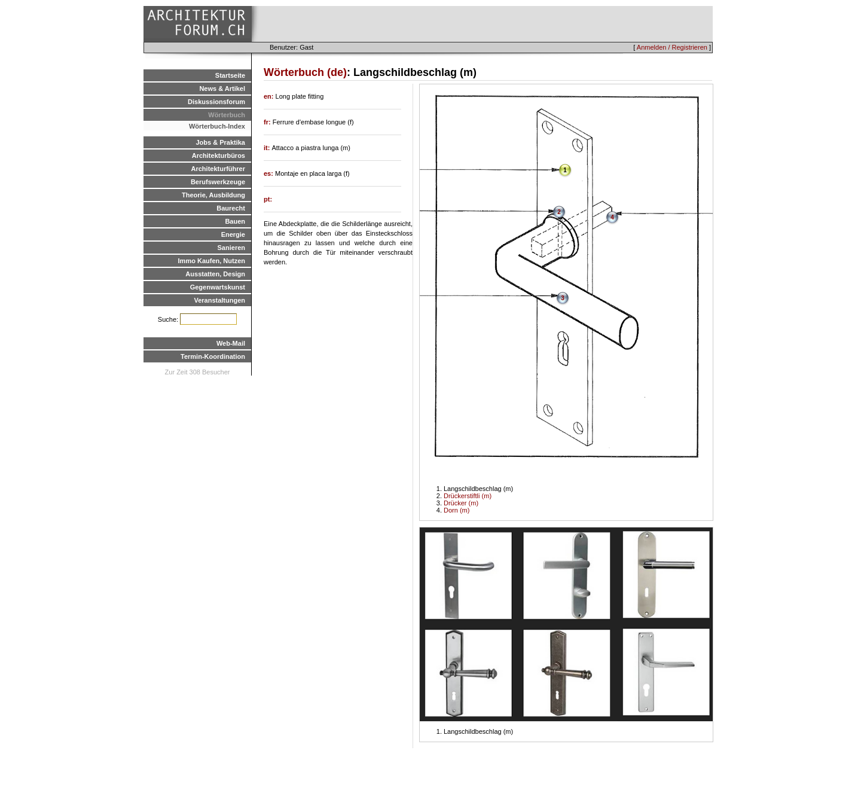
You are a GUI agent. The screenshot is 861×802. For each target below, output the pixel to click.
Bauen (235, 221)
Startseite (230, 75)
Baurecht (230, 208)
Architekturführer (218, 168)
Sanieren (231, 247)
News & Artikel (222, 88)
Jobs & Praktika (220, 142)
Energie (233, 234)
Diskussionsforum (216, 101)
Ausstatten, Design (215, 274)
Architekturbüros (218, 155)
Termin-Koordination (213, 356)
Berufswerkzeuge (218, 181)
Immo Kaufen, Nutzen (211, 260)
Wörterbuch (226, 114)
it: (267, 147)
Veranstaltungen (219, 300)
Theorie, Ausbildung (213, 195)
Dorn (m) (456, 510)
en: (270, 96)
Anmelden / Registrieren (672, 47)
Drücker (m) (461, 503)
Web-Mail (230, 343)
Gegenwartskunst (217, 287)
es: (269, 173)
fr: (268, 122)
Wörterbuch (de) (305, 72)
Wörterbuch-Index (217, 126)
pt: (268, 199)
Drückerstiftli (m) (467, 495)
